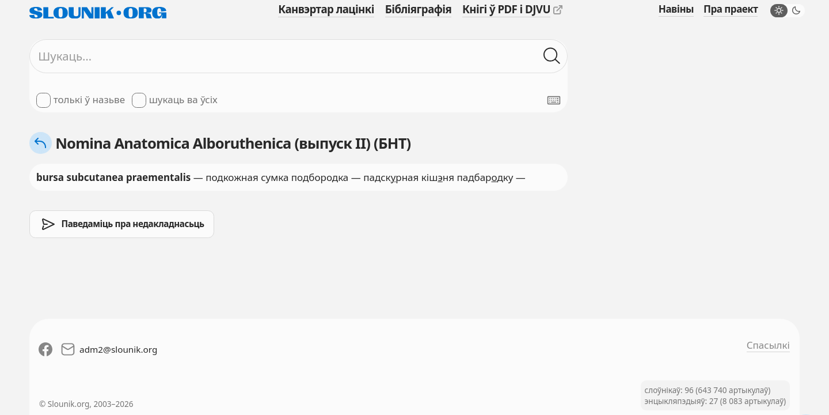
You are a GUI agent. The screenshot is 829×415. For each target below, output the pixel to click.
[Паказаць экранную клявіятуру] (554, 100)
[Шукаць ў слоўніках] (552, 56)
